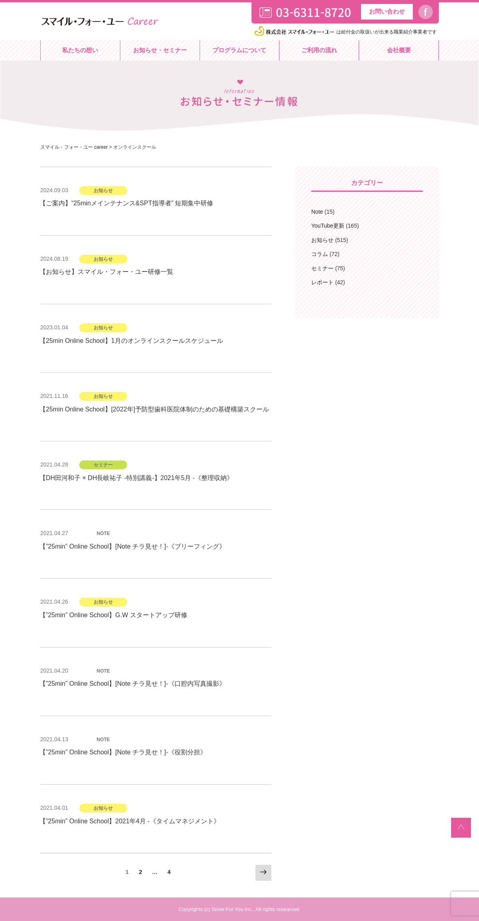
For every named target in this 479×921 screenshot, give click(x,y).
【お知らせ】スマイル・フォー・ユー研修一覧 (106, 271)
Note (317, 212)
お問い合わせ (387, 11)
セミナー (322, 268)
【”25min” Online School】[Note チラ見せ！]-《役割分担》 (122, 752)
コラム (319, 254)
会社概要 (399, 50)
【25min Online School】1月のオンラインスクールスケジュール (131, 340)
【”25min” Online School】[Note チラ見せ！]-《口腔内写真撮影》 (132, 683)
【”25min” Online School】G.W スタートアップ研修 (113, 615)
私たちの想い (80, 50)
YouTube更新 (327, 225)
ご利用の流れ (319, 50)
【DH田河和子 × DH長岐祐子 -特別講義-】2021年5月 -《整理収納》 (136, 477)
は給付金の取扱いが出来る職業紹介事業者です (345, 32)
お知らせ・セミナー (160, 50)
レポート (322, 282)
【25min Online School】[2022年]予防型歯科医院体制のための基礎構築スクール (154, 409)
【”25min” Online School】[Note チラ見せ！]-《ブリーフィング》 (132, 546)
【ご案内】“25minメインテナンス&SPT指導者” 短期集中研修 (126, 203)
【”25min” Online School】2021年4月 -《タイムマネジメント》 (129, 821)
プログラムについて (239, 50)
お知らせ (322, 240)
